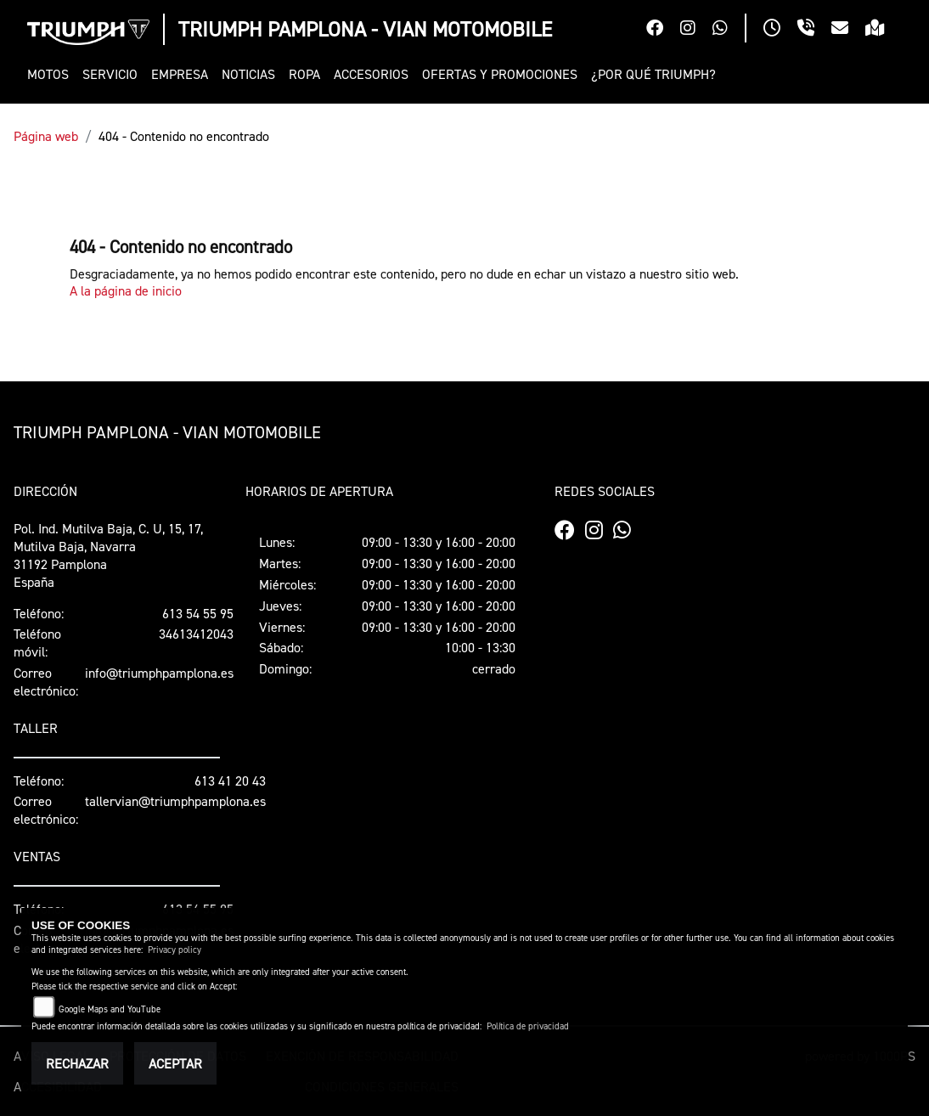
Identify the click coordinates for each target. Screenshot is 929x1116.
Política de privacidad (528, 1026)
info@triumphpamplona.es (159, 672)
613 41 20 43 (230, 780)
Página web (46, 135)
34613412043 (196, 633)
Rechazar (77, 1063)
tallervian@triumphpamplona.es (175, 800)
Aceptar (175, 1063)
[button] (51, 74)
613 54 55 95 (198, 613)
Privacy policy (174, 949)
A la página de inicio (126, 290)
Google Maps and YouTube (109, 1009)
